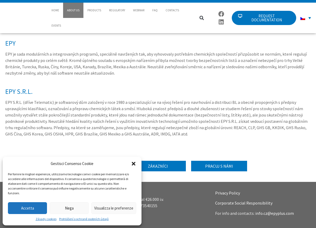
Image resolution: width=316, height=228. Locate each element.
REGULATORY (117, 10)
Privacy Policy (227, 193)
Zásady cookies (46, 219)
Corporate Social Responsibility (243, 203)
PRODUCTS (94, 10)
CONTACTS (172, 10)
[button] (133, 163)
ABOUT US (73, 10)
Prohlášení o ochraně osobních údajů (84, 219)
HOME (55, 10)
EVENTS (56, 25)
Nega (69, 208)
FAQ (155, 10)
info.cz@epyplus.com (274, 213)
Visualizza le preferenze (113, 208)
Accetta (27, 208)
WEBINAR (138, 10)
